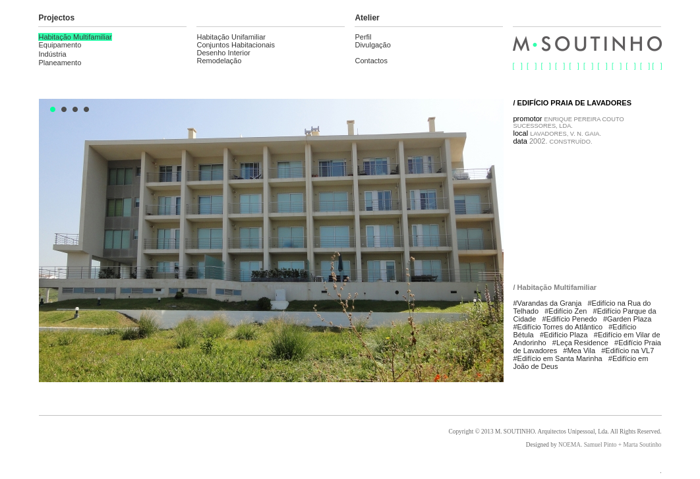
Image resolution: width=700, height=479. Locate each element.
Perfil (363, 37)
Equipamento (59, 45)
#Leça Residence (580, 343)
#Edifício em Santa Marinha (557, 358)
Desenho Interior (223, 53)
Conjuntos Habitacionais (235, 45)
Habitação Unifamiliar (231, 37)
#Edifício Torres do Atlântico (558, 327)
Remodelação (218, 61)
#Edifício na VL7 (627, 350)
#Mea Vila (579, 350)
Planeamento (59, 63)
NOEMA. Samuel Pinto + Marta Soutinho (610, 444)
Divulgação (372, 45)
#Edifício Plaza (564, 335)
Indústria (52, 54)
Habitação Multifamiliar (74, 37)
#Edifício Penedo (569, 319)
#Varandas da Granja (547, 303)
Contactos (371, 61)
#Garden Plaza (627, 319)
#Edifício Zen (565, 311)
